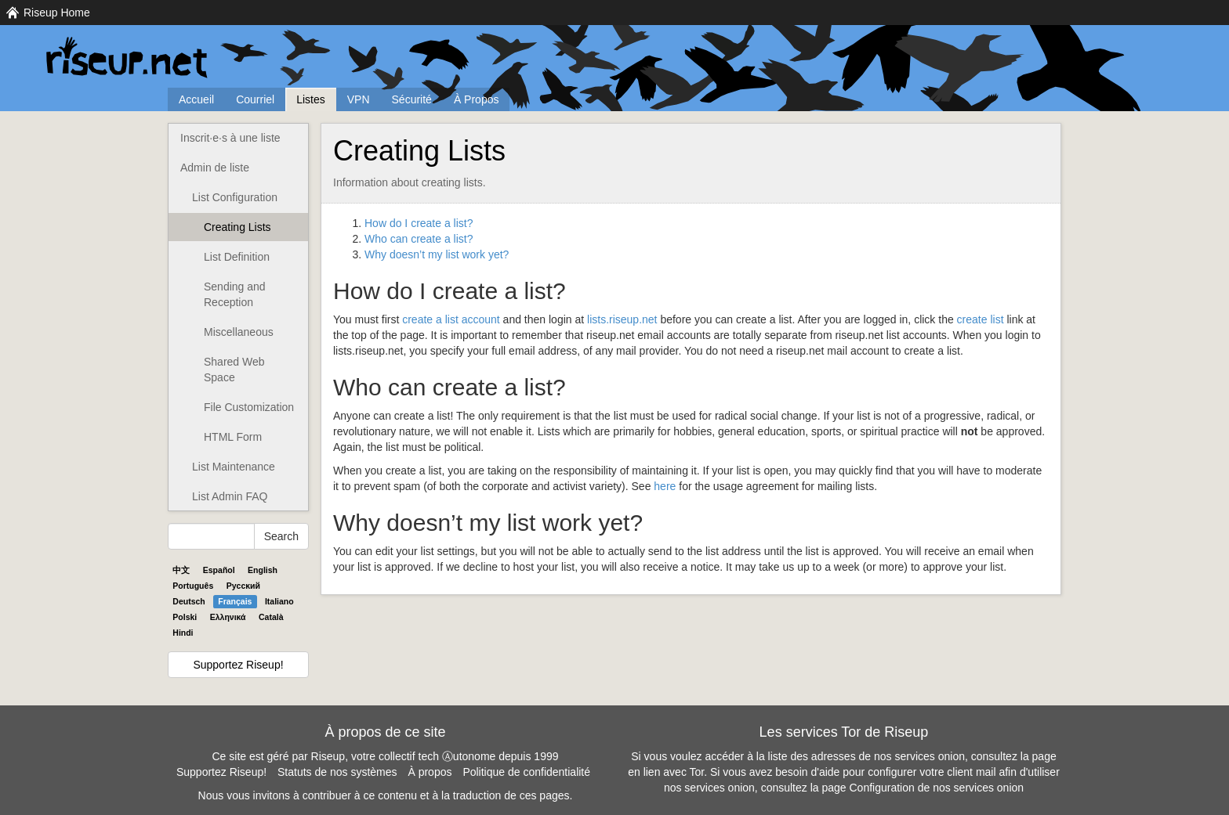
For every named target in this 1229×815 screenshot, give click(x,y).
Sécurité (412, 99)
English (262, 570)
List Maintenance (233, 466)
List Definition (237, 257)
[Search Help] (211, 536)
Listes (310, 99)
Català (271, 617)
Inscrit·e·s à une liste (230, 138)
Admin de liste (214, 167)
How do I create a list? (418, 223)
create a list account (451, 319)
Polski (184, 617)
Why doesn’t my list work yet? (436, 254)
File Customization (249, 407)
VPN (358, 99)
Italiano (279, 601)
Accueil (196, 99)
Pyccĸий (243, 585)
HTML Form (233, 437)
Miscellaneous (239, 332)
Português (192, 585)
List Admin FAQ (229, 496)
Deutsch (188, 601)
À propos (429, 772)
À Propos (476, 99)
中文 (181, 570)
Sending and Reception (235, 294)
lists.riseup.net (622, 319)
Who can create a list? (418, 239)
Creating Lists (237, 227)
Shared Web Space (234, 369)
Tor (697, 772)
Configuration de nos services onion (937, 787)
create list (980, 319)
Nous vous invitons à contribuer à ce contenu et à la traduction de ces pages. (385, 795)
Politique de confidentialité (526, 772)
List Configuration (234, 197)
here (665, 486)
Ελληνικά (228, 617)
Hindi (182, 632)
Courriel (255, 99)
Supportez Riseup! (238, 664)
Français (235, 601)
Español (219, 570)
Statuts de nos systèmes (337, 772)
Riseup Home (57, 12)
